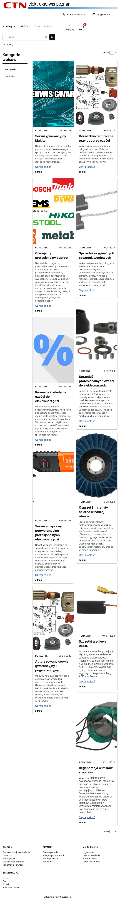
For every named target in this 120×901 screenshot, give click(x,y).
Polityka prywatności (53, 855)
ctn (3, 44)
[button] (52, 37)
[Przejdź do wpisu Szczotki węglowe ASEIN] (96, 599)
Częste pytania (50, 852)
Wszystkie (10, 69)
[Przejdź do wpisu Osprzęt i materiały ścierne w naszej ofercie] (96, 465)
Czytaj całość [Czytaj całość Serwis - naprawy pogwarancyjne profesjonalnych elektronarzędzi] (43, 575)
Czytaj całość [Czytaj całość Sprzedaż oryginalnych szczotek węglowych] (87, 290)
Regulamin (47, 861)
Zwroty (6, 855)
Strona (106, 53)
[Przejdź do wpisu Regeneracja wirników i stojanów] (96, 726)
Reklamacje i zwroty (12, 864)
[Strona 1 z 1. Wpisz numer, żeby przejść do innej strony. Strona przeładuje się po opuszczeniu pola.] (111, 52)
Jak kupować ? (50, 858)
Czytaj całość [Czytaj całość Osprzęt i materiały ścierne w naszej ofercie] (87, 555)
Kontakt (6, 884)
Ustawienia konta (91, 861)
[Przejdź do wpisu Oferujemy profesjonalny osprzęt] (53, 211)
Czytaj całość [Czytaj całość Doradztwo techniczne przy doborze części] (87, 166)
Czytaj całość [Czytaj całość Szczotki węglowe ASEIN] (87, 681)
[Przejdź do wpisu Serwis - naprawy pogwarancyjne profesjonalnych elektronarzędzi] (53, 484)
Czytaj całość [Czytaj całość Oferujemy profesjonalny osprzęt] (43, 305)
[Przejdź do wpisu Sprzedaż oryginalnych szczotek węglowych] (96, 211)
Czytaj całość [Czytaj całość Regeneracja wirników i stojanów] (87, 817)
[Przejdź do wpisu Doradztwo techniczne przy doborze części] (96, 94)
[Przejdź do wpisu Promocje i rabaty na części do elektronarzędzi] (53, 350)
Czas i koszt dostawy (13, 861)
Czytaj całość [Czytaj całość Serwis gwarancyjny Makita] (43, 166)
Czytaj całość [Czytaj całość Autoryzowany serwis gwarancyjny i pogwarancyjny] (43, 705)
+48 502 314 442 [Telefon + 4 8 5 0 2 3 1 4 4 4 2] (76, 14)
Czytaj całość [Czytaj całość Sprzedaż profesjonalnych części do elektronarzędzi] (87, 421)
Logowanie (88, 852)
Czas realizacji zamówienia (16, 852)
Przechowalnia (89, 858)
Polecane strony (10, 887)
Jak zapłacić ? (9, 858)
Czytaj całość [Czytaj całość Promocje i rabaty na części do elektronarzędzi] (43, 439)
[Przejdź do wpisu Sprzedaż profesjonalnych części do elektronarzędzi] (96, 334)
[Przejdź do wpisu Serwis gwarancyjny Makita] (53, 94)
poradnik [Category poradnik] (41, 130)
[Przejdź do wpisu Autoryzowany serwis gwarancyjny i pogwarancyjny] (53, 619)
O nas (5, 878)
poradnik (9, 76)
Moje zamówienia (91, 855)
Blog (4, 881)
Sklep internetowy (56, 897)
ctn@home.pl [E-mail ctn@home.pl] (103, 14)
